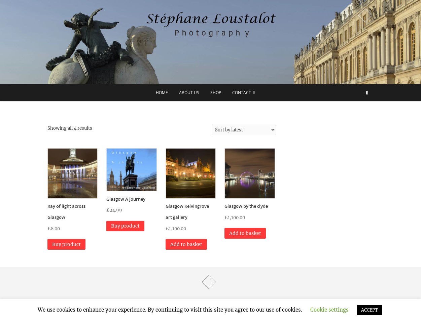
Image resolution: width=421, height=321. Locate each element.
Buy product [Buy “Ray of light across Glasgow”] (66, 244)
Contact (241, 92)
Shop (215, 92)
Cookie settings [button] (329, 310)
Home (162, 92)
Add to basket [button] (186, 244)
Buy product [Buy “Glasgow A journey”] (125, 226)
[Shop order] (244, 130)
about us (189, 92)
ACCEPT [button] (369, 310)
